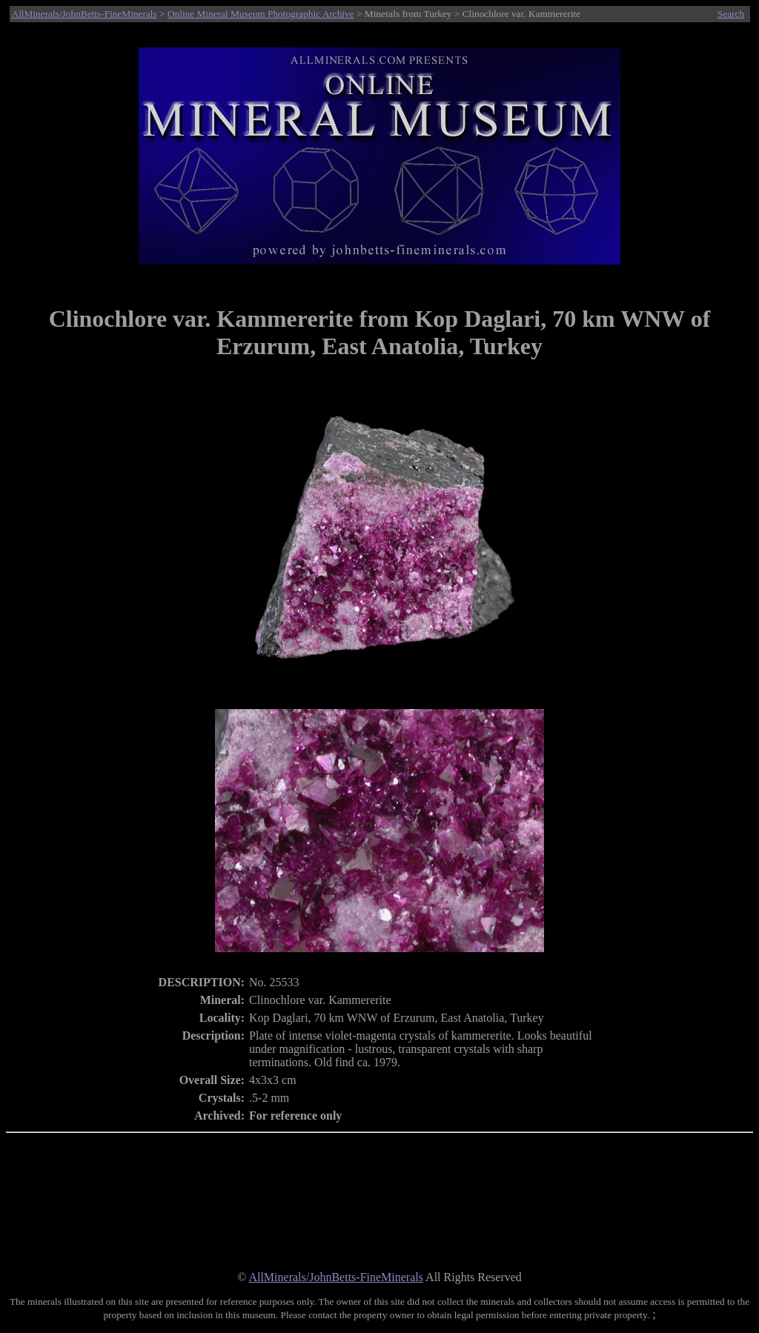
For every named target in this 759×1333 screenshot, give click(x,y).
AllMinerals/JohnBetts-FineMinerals (84, 13)
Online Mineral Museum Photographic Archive (261, 13)
